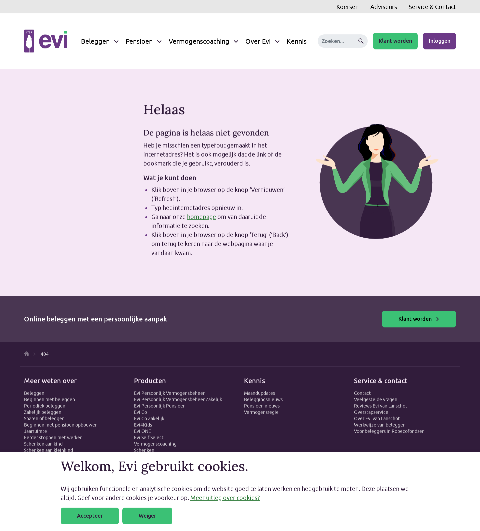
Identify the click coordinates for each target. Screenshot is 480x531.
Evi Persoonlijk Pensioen (160, 406)
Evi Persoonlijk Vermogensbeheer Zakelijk (178, 399)
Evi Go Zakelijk (149, 418)
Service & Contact (432, 6)
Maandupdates (259, 393)
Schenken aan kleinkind (48, 450)
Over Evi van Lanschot (377, 418)
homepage (201, 216)
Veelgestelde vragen (375, 399)
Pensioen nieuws (262, 406)
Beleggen (95, 41)
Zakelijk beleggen (42, 412)
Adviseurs (383, 6)
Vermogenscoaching (199, 41)
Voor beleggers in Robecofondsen (389, 431)
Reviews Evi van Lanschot (380, 406)
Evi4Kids (143, 425)
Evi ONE (142, 431)
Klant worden (395, 40)
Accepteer (90, 515)
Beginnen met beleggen (49, 399)
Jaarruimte (35, 431)
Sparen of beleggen (44, 418)
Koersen (347, 6)
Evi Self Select (149, 437)
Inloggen (439, 40)
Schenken (144, 450)
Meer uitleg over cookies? (225, 497)
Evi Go (140, 412)
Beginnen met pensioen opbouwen (61, 425)
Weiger (147, 515)
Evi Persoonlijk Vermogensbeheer (169, 393)
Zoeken (361, 41)
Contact (362, 393)
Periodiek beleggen (44, 406)
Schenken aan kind (43, 444)
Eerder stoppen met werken (53, 437)
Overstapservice (371, 412)
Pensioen (139, 41)
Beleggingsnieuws (263, 399)
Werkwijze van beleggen (380, 425)
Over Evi (258, 41)
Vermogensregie (261, 412)
